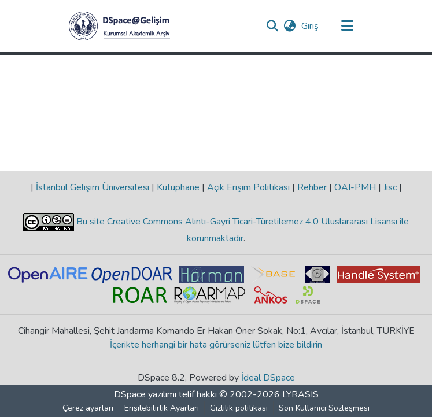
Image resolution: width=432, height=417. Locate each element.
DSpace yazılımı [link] (145, 394)
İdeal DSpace (268, 377)
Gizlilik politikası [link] (239, 408)
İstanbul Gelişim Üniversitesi (93, 187)
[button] (119, 26)
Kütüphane (178, 187)
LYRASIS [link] (300, 394)
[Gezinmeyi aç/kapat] (347, 26)
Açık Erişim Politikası (248, 187)
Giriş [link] (310, 26)
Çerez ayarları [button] (87, 408)
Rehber (312, 187)
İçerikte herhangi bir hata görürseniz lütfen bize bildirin (216, 344)
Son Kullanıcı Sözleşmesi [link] (324, 408)
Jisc (390, 187)
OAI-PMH (355, 187)
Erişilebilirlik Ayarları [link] (161, 408)
